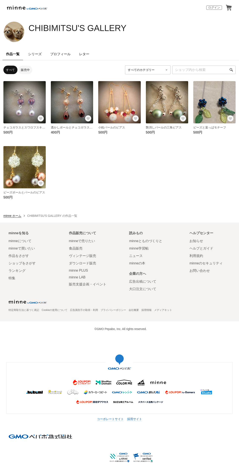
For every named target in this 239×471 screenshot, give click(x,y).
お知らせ (196, 241)
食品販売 (76, 248)
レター (84, 54)
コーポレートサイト (110, 419)
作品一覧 (13, 54)
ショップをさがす (22, 263)
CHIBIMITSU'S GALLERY (77, 28)
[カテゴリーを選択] (148, 69)
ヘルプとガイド (201, 248)
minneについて (20, 241)
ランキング (17, 270)
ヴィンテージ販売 (82, 256)
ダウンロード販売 (82, 263)
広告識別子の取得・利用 (84, 310)
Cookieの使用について (54, 310)
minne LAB (77, 277)
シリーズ (35, 54)
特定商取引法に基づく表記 (24, 310)
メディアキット (163, 310)
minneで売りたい (82, 241)
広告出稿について (142, 281)
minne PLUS (78, 270)
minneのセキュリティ (206, 263)
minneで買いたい (22, 248)
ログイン (214, 7)
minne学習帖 (139, 248)
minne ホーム (12, 215)
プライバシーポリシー (113, 310)
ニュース (136, 256)
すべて (10, 70)
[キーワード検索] (203, 70)
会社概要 (134, 310)
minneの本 (137, 263)
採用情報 (146, 310)
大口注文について (142, 289)
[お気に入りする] (40, 118)
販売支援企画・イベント (87, 284)
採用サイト (134, 419)
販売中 (25, 70)
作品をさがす (19, 256)
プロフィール (60, 54)
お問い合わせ (199, 270)
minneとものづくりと (145, 241)
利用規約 (196, 256)
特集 (12, 278)
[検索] (231, 70)
